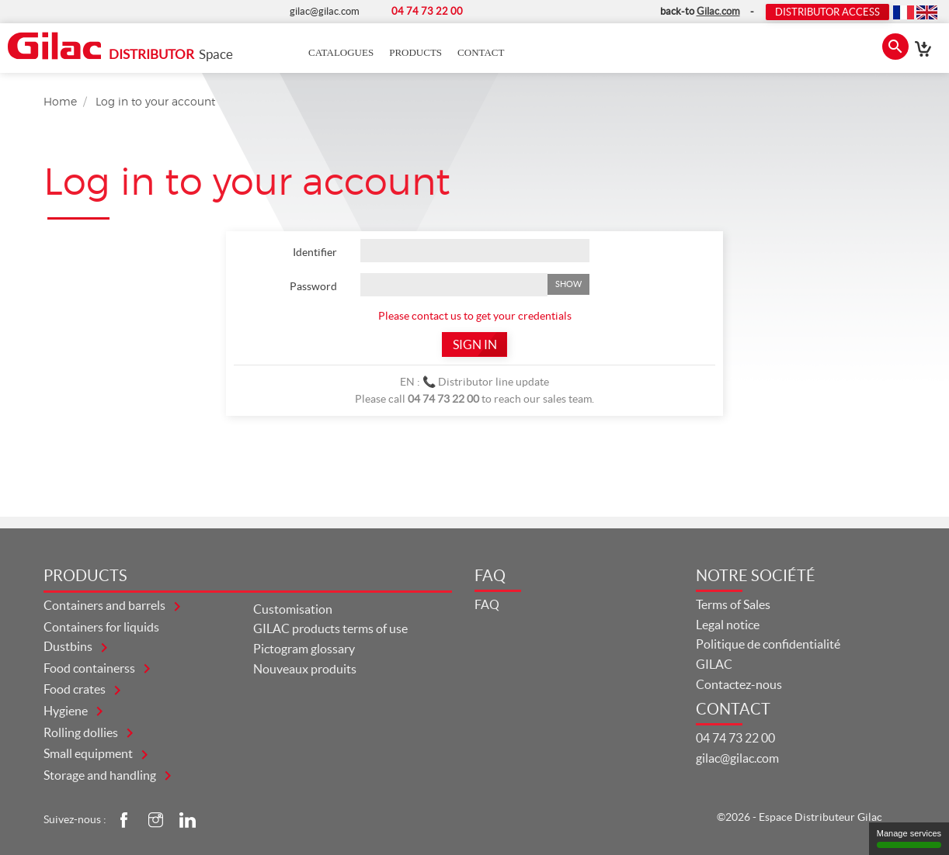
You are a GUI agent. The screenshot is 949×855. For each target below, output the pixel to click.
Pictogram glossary (304, 649)
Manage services (909, 838)
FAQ (486, 604)
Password (313, 286)
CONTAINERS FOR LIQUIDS (101, 627)
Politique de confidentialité (768, 644)
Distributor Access (827, 12)
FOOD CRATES (75, 689)
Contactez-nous (739, 684)
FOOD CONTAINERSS (90, 668)
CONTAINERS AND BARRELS (105, 605)
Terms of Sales (733, 604)
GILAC (714, 664)
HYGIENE (66, 711)
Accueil (286, 53)
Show (568, 284)
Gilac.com (718, 11)
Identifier (315, 252)
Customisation (292, 609)
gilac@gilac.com (737, 758)
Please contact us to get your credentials (475, 316)
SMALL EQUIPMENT (89, 753)
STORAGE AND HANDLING (100, 775)
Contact (480, 52)
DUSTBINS (69, 646)
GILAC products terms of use (330, 628)
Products (415, 52)
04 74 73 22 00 (735, 738)
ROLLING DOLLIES (81, 732)
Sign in (475, 344)
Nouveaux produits (304, 669)
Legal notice (728, 625)
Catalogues (341, 52)
